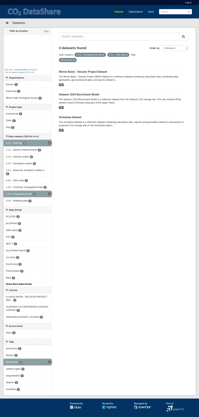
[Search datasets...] (119, 36)
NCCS (169, 407)
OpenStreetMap (21, 70)
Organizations (136, 11)
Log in (188, 2)
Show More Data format (19, 284)
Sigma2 (112, 407)
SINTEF (138, 407)
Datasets (118, 11)
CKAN (75, 407)
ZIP (61, 85)
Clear (46, 31)
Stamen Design (18, 72)
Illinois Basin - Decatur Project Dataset (83, 71)
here (35, 136)
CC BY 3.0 (29, 72)
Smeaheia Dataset (70, 117)
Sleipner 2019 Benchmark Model (79, 94)
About (151, 11)
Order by (154, 48)
